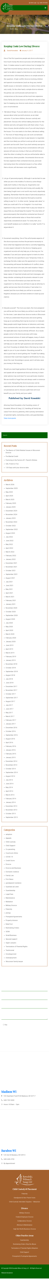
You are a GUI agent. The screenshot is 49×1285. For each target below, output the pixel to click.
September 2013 (12, 817)
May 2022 (9, 544)
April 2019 (9, 649)
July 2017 (9, 705)
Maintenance (10, 898)
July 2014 (9, 780)
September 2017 (12, 698)
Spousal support (11, 939)
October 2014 (11, 769)
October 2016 (11, 731)
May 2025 (9, 492)
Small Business (11, 935)
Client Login (32, 2)
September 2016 (12, 735)
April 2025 (9, 496)
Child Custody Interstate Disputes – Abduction (24, 1202)
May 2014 (9, 787)
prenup (8, 913)
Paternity (9, 909)
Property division (12, 920)
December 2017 (11, 686)
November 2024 (11, 514)
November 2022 (11, 522)
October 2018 (11, 668)
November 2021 (11, 567)
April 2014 (9, 791)
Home (12, 29)
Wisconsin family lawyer (14, 961)
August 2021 (10, 578)
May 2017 (9, 713)
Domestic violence (12, 872)
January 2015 (11, 757)
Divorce (8, 864)
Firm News (9, 879)
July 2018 (9, 679)
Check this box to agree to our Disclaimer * (20, 1024)
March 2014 (10, 795)
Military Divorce (11, 905)
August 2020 (10, 619)
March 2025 (10, 499)
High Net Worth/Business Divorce (24, 1229)
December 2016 (11, 727)
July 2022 (9, 537)
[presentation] (15, 1034)
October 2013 (11, 813)
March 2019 (10, 653)
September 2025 (12, 488)
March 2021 (10, 597)
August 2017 (10, 701)
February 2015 (11, 754)
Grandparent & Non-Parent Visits (24, 1198)
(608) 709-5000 (42, 2)
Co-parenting (10, 849)
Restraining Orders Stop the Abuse (24, 1244)
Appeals (8, 838)
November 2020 (11, 608)
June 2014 (9, 784)
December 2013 (11, 806)
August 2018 (10, 675)
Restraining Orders (12, 928)
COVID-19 (9, 857)
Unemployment (11, 958)
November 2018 (11, 664)
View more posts (10, 418)
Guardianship (10, 890)
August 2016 (10, 739)
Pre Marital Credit (12, 456)
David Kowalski (12, 50)
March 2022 (10, 552)
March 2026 (10, 484)
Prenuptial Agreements (14, 917)
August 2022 (10, 533)
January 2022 (11, 559)
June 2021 (9, 585)
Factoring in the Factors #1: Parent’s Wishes (21, 460)
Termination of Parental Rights (16, 946)
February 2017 (11, 720)
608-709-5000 (9, 1100)
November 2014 (11, 765)
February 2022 (11, 556)
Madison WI (8, 1092)
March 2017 (10, 716)
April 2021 (9, 593)
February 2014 (11, 799)
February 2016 (11, 746)
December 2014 (11, 761)
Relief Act (9, 924)
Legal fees (9, 894)
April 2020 (9, 630)
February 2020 (11, 638)
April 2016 (9, 742)
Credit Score (10, 860)
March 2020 (10, 634)
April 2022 (9, 548)
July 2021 (9, 582)
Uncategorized (11, 954)
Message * (24, 1016)
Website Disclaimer (7, 1273)
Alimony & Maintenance (24, 1225)
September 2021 (12, 574)
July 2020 (9, 623)
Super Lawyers (11, 943)
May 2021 (9, 589)
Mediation (9, 902)
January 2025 (11, 507)
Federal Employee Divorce (24, 1217)
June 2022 (9, 541)
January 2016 (11, 750)
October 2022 (11, 526)
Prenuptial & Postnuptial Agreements (24, 1256)
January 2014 (11, 802)
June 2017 (9, 709)
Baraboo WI (8, 1151)
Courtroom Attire (12, 853)
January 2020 (11, 641)
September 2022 (12, 529)
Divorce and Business (13, 868)
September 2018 (12, 671)
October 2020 (11, 612)
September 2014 (12, 772)
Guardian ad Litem (12, 887)
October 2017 (11, 694)
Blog (16, 29)
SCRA (8, 931)
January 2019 (11, 660)
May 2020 (9, 627)
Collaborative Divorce (24, 1221)
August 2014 (10, 776)
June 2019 (9, 645)
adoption (9, 834)
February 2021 (11, 600)
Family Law (10, 875)
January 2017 (11, 724)
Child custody (10, 842)
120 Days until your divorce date (17, 468)
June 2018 (9, 683)
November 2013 (11, 810)
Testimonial (10, 950)
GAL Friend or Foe (12, 464)
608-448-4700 (9, 1159)
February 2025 (11, 503)
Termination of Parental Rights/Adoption (24, 1248)
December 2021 (11, 563)
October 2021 (11, 570)
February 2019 (11, 656)
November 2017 (11, 690)
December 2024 (11, 511)
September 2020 (12, 615)
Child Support (10, 846)
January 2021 (11, 604)
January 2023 (11, 518)
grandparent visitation (13, 883)
